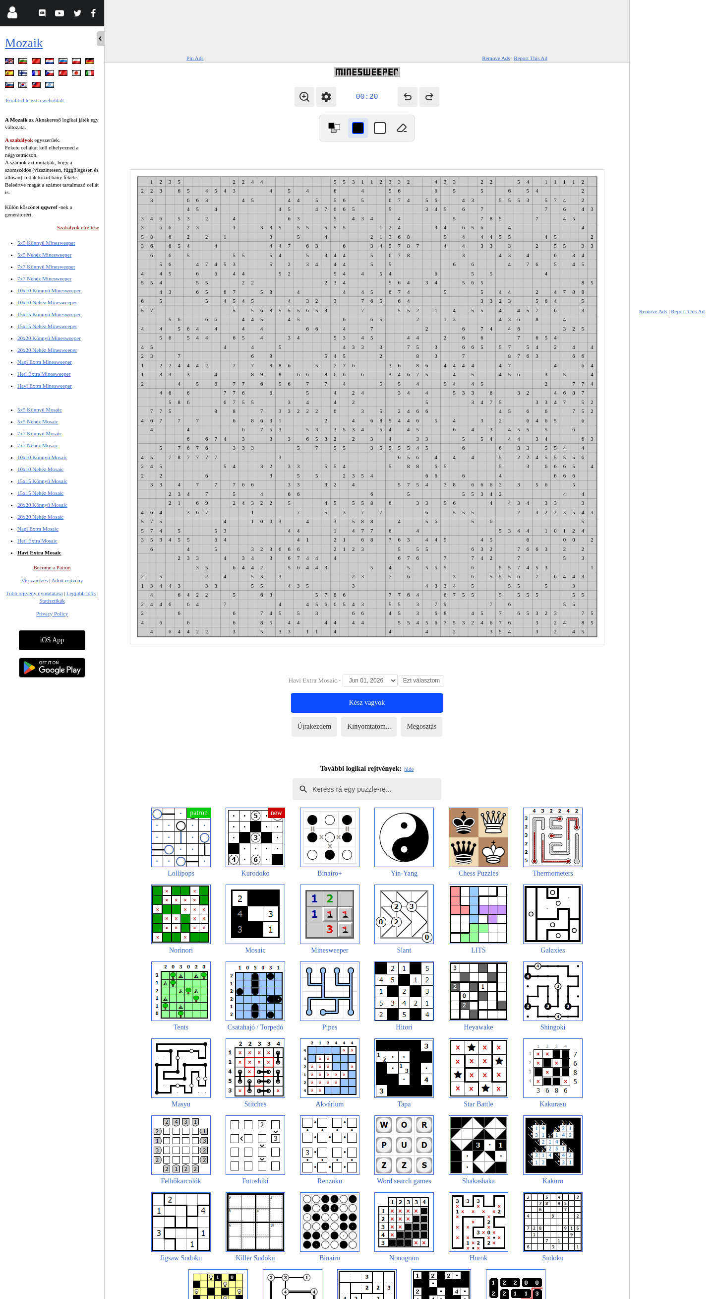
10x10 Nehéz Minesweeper (47, 302)
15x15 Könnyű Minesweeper (49, 314)
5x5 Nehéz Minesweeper (44, 255)
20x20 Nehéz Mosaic (40, 517)
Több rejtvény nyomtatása (33, 593)
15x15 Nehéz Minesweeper (47, 326)
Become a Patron (51, 567)
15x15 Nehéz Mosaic (40, 493)
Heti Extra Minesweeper (44, 374)
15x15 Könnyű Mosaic (42, 481)
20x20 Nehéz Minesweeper (47, 350)
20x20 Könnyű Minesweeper (49, 338)
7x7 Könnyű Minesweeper (46, 267)
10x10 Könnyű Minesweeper (49, 290)
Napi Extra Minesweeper (44, 362)
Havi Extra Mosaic (39, 552)
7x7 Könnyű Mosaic (39, 433)
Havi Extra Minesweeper (44, 386)
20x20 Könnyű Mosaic (42, 505)
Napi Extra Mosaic (38, 529)
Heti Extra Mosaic (37, 541)
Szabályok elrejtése (78, 227)
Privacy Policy (52, 613)
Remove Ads (496, 58)
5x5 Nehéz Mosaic (37, 421)
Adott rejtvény (67, 580)
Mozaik (24, 43)
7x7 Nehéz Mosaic (37, 445)
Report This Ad (530, 58)
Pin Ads (195, 58)
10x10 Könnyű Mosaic (42, 457)
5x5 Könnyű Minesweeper (46, 243)
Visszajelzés (34, 580)
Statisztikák (51, 601)
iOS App (52, 640)
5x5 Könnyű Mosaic (39, 409)
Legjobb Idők (81, 593)
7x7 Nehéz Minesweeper (44, 278)
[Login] (12, 14)
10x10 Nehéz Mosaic (40, 469)
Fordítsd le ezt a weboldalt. (35, 100)
